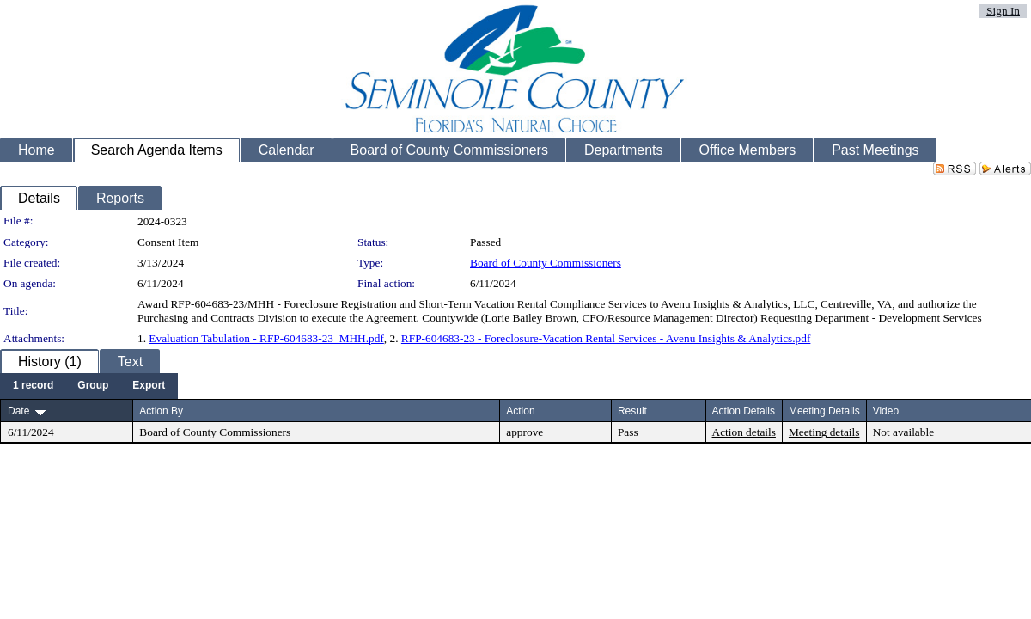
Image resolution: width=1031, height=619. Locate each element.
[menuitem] (33, 386)
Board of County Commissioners (545, 262)
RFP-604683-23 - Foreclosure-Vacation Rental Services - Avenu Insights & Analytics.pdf (606, 338)
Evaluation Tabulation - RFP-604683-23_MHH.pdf (266, 338)
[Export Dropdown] (148, 386)
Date (18, 411)
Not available (903, 432)
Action (520, 411)
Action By (161, 411)
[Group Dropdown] (93, 386)
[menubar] (89, 386)
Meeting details (824, 432)
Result (632, 411)
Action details (744, 432)
